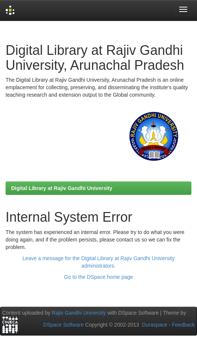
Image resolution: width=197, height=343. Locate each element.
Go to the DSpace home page (98, 277)
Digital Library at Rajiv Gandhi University (61, 188)
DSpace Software (63, 325)
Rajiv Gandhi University (79, 313)
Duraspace (154, 325)
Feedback (183, 325)
